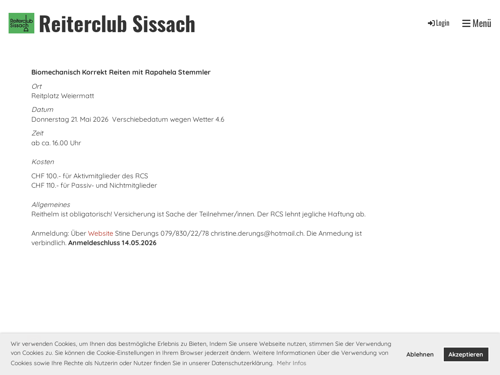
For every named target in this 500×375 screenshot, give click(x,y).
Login (438, 23)
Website (100, 233)
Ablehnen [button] (420, 354)
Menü (476, 23)
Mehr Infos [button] (291, 363)
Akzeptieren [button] (465, 354)
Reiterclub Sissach (117, 23)
